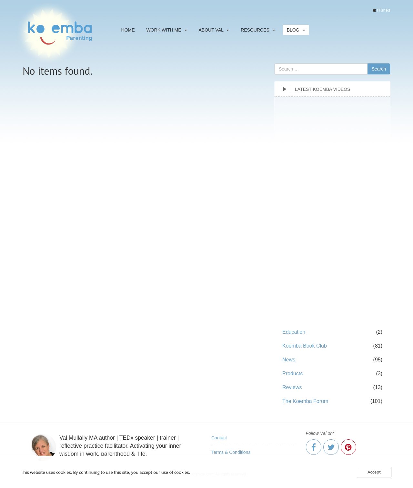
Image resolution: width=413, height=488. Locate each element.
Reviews (292, 387)
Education (293, 332)
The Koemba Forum (305, 401)
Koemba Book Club (304, 346)
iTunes (383, 10)
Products (292, 373)
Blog (296, 30)
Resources (258, 30)
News (288, 359)
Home (128, 30)
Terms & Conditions (230, 452)
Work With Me (166, 30)
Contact (219, 437)
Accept (374, 472)
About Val (214, 30)
